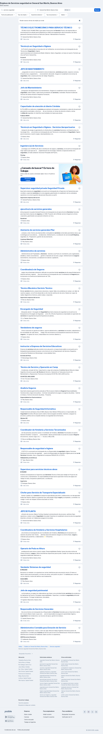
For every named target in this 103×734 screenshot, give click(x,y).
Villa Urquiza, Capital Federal (26, 680)
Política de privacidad (23, 730)
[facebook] (84, 711)
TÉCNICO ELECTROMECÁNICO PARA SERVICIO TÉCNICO (46, 27)
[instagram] (88, 711)
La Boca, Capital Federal (25, 678)
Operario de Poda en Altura (32, 548)
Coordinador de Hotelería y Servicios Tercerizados (43, 430)
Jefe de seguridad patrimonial (34, 590)
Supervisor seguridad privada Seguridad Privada (42, 188)
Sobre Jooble (28, 714)
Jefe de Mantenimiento (31, 87)
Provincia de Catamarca (25, 673)
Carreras (26, 717)
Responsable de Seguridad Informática (38, 409)
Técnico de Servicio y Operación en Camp (39, 367)
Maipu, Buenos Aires (24, 676)
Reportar (77, 39)
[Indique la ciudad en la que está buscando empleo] (53, 10)
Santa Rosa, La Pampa (24, 662)
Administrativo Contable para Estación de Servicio (43, 628)
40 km (67, 10)
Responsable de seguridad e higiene (36, 448)
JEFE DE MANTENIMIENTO (32, 69)
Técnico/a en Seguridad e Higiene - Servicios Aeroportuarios (47, 127)
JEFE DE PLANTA (28, 511)
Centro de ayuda (28, 719)
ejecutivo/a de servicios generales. (36, 209)
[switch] (80, 20)
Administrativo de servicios (32, 251)
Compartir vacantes (48, 717)
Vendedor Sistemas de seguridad (35, 567)
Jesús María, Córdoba (24, 667)
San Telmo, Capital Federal (25, 669)
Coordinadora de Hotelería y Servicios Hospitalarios (43, 530)
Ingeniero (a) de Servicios (31, 146)
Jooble (96, 730)
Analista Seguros (28, 388)
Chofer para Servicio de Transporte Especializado (42, 492)
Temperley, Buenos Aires (25, 660)
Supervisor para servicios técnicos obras (38, 469)
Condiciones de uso (10, 730)
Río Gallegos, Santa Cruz (25, 664)
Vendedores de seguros (31, 327)
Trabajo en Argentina (30, 722)
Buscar (97, 10)
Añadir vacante (47, 714)
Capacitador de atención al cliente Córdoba (40, 106)
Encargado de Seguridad (31, 309)
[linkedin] (96, 711)
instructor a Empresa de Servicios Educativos (41, 346)
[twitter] (92, 711)
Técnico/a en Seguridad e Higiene (35, 46)
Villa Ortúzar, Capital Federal (26, 671)
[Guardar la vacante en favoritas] (79, 28)
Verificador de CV (67, 717)
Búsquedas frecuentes (26, 653)
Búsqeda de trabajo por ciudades (27, 705)
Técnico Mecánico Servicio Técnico (36, 288)
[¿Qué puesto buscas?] (17, 10)
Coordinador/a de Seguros (32, 269)
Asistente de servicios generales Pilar (37, 230)
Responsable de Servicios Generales (36, 609)
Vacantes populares (24, 703)
